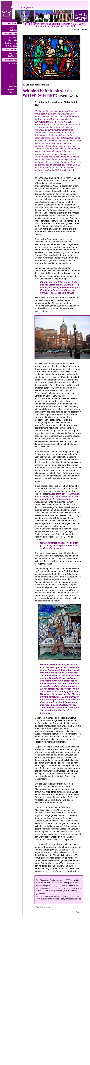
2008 (12, 78)
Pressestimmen (12, 89)
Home (12, 27)
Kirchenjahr (12, 40)
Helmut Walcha (12, 53)
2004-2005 (12, 86)
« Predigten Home (79, 29)
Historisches (12, 30)
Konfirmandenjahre (12, 43)
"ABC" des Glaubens (12, 46)
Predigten (12, 37)
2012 (12, 66)
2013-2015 (12, 64)
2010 (12, 72)
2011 (12, 69)
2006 (12, 84)
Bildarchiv (12, 92)
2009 (12, 75)
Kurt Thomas (12, 56)
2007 (12, 81)
